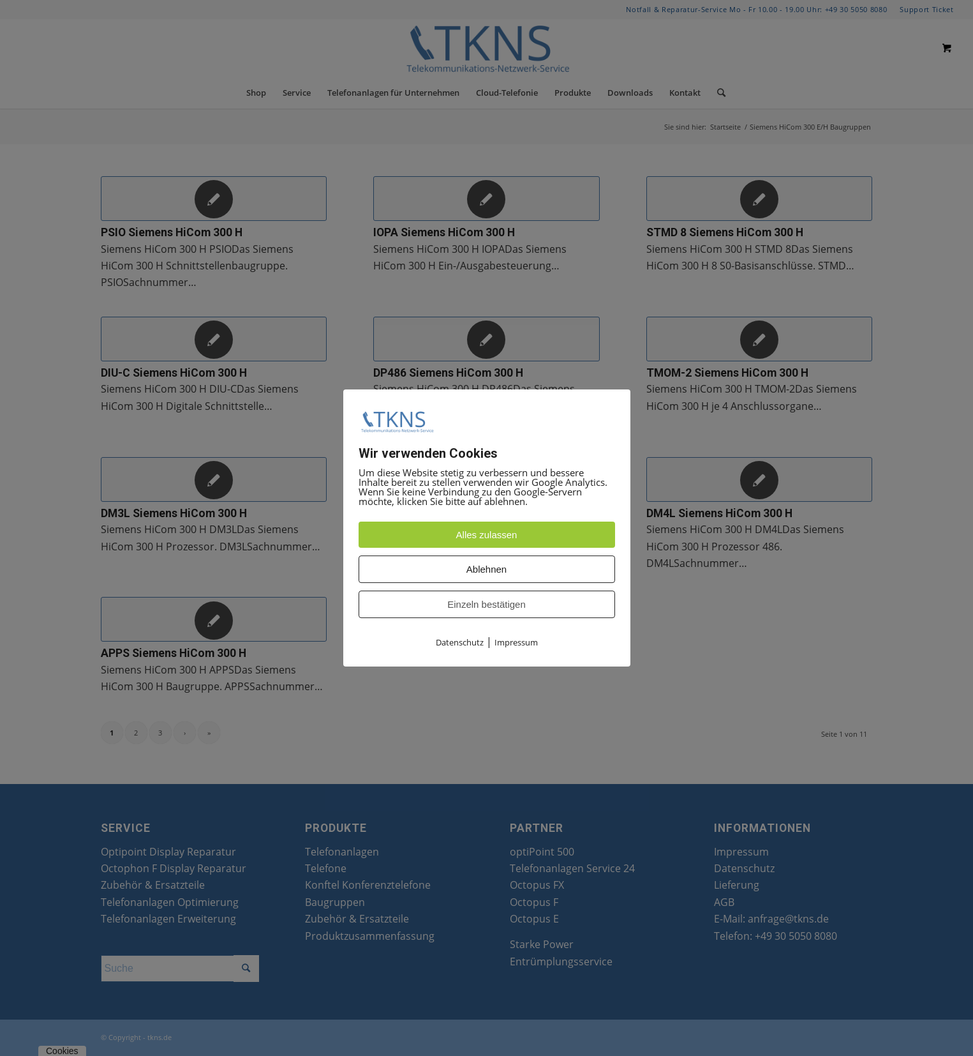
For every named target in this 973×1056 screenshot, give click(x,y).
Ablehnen (486, 569)
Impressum (516, 643)
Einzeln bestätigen (486, 605)
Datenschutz (460, 643)
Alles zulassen (486, 535)
